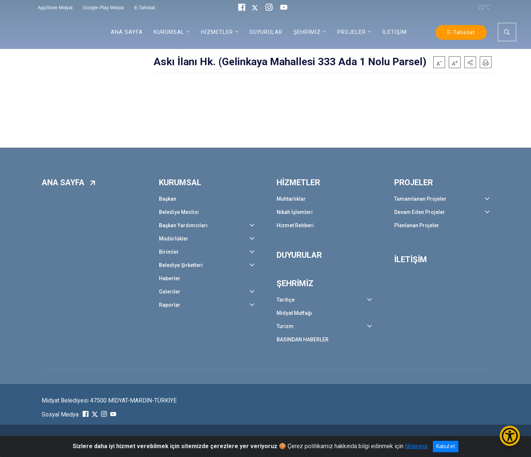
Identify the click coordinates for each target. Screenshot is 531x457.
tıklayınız (416, 446)
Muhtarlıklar (291, 199)
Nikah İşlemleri (295, 212)
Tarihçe (286, 300)
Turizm (285, 326)
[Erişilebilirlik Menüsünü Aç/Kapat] (510, 436)
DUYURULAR (266, 32)
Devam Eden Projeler (419, 212)
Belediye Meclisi (179, 212)
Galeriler (169, 292)
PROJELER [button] (351, 32)
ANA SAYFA (127, 32)
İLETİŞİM (394, 32)
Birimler (169, 252)
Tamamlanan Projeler (420, 199)
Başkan (167, 199)
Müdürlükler (173, 239)
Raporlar (169, 305)
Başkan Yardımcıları (183, 225)
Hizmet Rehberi (295, 225)
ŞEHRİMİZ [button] (307, 32)
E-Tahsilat (461, 32)
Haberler (169, 278)
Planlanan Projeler (416, 225)
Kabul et (445, 446)
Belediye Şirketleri (181, 265)
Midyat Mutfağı (294, 313)
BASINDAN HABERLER (303, 339)
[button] (470, 62)
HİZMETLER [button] (217, 32)
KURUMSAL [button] (169, 32)
